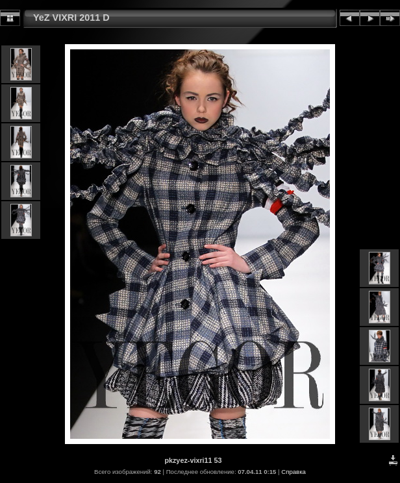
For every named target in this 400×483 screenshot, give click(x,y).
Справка (293, 471)
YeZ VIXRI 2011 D (71, 17)
